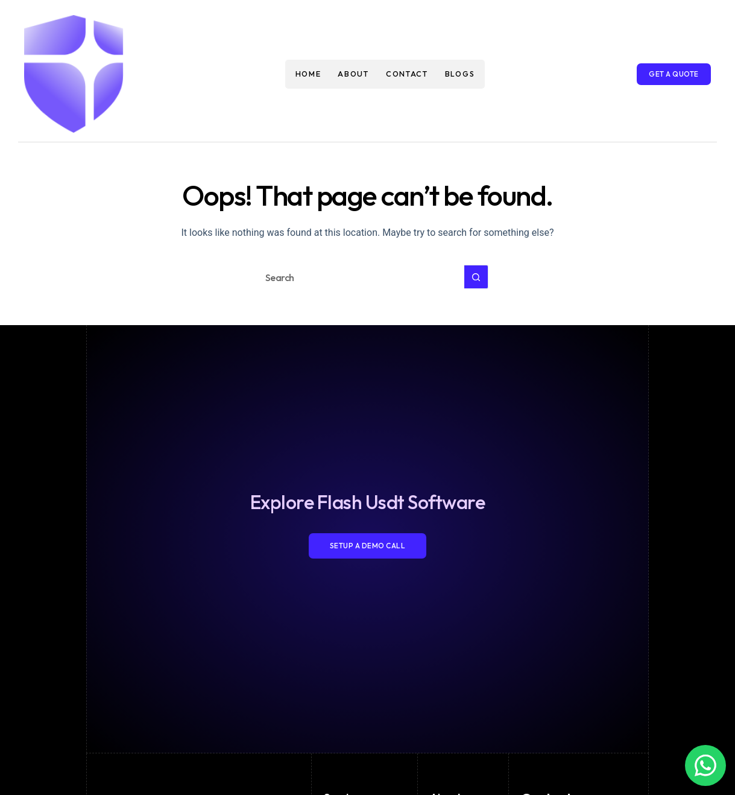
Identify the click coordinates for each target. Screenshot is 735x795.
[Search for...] (355, 277)
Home (308, 73)
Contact (407, 73)
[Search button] (476, 277)
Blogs (460, 73)
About (353, 73)
